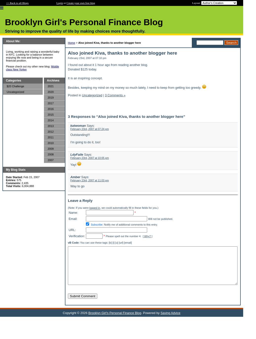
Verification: (77, 236)
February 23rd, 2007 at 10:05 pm (89, 157)
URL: (72, 230)
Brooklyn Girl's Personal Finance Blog (114, 320)
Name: (73, 212)
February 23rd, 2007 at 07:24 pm (89, 128)
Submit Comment (82, 303)
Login (60, 2)
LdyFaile (76, 154)
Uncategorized (15, 91)
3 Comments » (115, 95)
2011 (51, 137)
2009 (51, 148)
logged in (94, 207)
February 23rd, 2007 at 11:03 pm (89, 180)
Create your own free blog (81, 2)
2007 (51, 160)
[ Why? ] (147, 236)
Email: (73, 219)
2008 (51, 154)
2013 (51, 126)
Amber (75, 177)
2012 (51, 131)
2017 (51, 103)
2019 (51, 97)
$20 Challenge (15, 86)
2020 (51, 91)
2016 (51, 108)
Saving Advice (170, 320)
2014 (51, 120)
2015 (51, 114)
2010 (51, 143)
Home (71, 42)
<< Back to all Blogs (17, 2)
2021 (51, 86)
